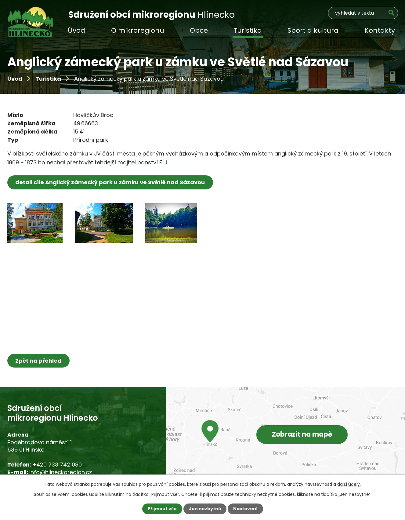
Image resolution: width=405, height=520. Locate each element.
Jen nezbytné (205, 509)
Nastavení (245, 509)
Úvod (14, 78)
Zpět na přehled (39, 360)
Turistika (48, 78)
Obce (199, 30)
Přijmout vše (162, 509)
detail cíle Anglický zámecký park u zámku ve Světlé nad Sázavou (110, 182)
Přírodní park (90, 140)
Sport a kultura (312, 30)
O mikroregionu (137, 30)
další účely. (349, 484)
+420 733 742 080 (57, 464)
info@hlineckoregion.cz (60, 472)
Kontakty (379, 30)
